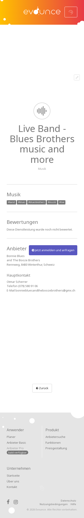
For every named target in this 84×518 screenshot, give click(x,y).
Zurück (42, 388)
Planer (11, 437)
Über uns (13, 481)
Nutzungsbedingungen (54, 504)
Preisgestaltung (56, 448)
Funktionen (53, 443)
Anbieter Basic (16, 443)
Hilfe (73, 504)
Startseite (13, 475)
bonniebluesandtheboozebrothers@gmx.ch (45, 290)
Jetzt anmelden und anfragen (53, 250)
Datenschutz (68, 500)
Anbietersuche (55, 437)
